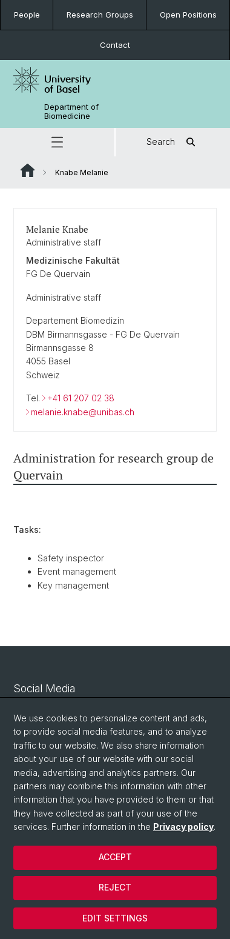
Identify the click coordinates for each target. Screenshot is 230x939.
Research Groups (100, 14)
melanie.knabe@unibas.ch (82, 411)
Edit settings (115, 918)
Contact (115, 45)
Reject (115, 887)
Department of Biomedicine (71, 111)
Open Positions (188, 14)
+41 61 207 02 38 (80, 398)
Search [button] (172, 142)
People (27, 14)
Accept (115, 857)
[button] (57, 142)
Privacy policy (183, 826)
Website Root (27, 170)
